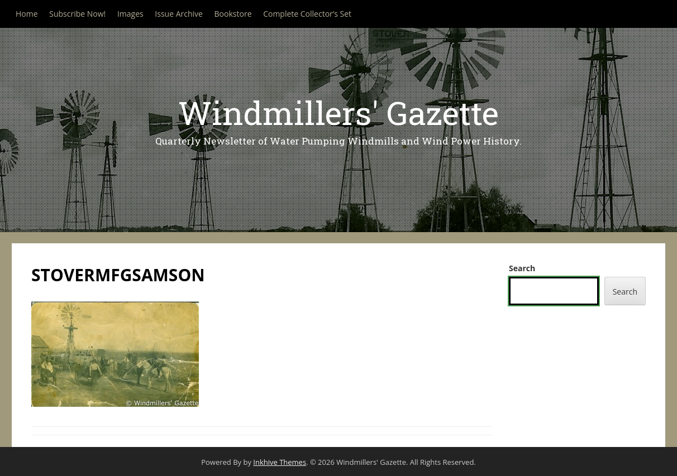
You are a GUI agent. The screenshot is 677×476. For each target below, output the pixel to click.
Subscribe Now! (77, 13)
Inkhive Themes (279, 462)
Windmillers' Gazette (338, 112)
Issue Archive (179, 13)
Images (130, 13)
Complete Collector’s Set (307, 13)
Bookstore (233, 13)
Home (27, 13)
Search (522, 268)
